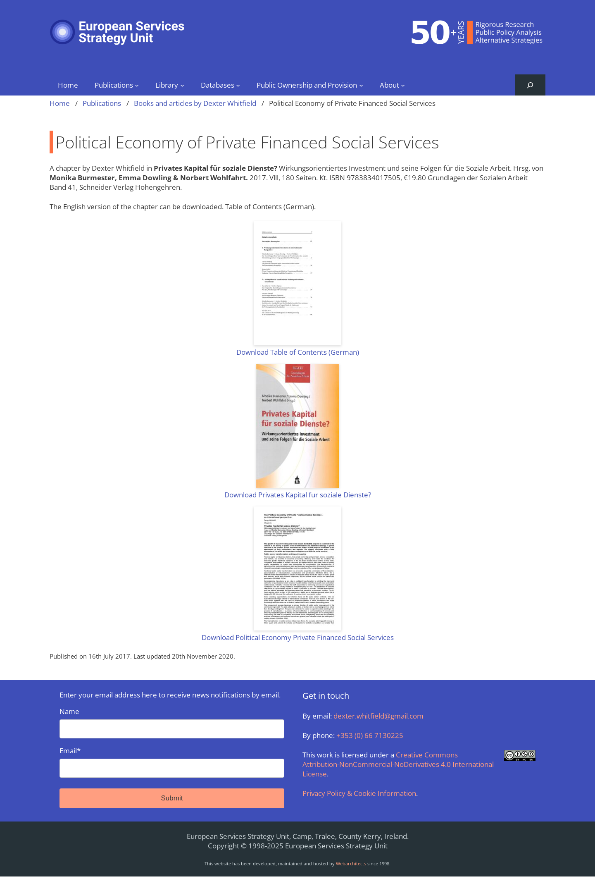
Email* (172, 762)
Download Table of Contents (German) (297, 352)
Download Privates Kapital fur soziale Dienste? (297, 494)
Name (172, 722)
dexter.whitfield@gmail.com (378, 716)
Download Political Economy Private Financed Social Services (298, 637)
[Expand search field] (530, 85)
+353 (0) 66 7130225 (369, 735)
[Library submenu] (182, 85)
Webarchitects (351, 863)
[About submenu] (403, 85)
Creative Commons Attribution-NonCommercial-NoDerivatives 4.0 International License (398, 764)
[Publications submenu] (137, 85)
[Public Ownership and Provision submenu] (361, 85)
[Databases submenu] (238, 85)
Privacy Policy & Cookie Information (359, 793)
